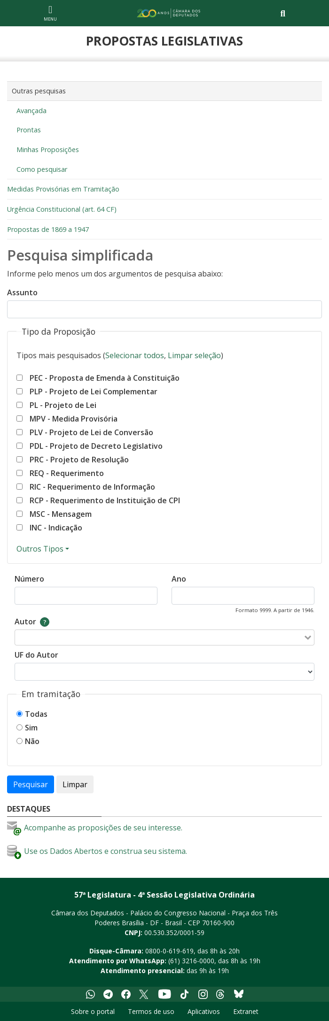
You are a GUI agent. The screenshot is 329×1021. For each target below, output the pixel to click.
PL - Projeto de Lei (63, 405)
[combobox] (158, 638)
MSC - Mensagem (61, 514)
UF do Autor (36, 655)
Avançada (31, 110)
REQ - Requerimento (67, 473)
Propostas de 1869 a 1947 (48, 229)
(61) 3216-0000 (191, 960)
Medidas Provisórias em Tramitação (63, 188)
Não (32, 741)
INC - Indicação (56, 527)
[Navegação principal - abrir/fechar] (50, 12)
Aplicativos (204, 1011)
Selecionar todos (134, 355)
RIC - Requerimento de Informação (92, 487)
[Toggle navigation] (282, 13)
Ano (179, 579)
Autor (25, 621)
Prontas (28, 129)
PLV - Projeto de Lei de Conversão (91, 432)
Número (29, 579)
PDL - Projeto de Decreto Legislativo (96, 446)
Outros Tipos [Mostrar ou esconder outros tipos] (39, 549)
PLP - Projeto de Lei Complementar (93, 391)
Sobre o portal (93, 1011)
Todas (36, 714)
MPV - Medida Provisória (74, 419)
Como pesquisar (41, 169)
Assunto (22, 292)
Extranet (245, 1011)
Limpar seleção (194, 355)
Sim (31, 727)
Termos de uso (151, 1011)
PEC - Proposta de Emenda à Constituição (105, 378)
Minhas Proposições (47, 149)
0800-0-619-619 (169, 950)
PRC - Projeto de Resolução (79, 459)
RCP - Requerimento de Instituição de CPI (105, 500)
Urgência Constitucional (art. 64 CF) (62, 209)
